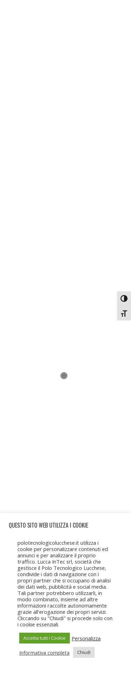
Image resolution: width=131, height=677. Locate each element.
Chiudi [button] (83, 652)
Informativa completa (44, 652)
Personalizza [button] (86, 638)
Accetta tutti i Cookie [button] (44, 638)
